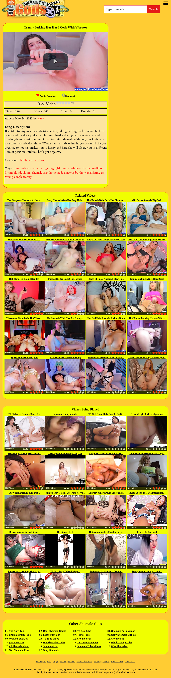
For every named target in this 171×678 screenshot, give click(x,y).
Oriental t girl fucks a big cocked (147, 414)
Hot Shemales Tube (54, 642)
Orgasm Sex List (18, 638)
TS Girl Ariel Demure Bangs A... (24, 414)
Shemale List (50, 646)
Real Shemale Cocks (54, 631)
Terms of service (84, 661)
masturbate (38, 160)
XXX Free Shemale (87, 642)
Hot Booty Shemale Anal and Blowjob (65, 239)
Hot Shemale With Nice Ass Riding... (65, 318)
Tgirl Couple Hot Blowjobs (24, 357)
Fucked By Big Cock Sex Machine (65, 279)
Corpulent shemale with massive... (106, 453)
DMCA (106, 661)
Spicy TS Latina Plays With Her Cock (106, 239)
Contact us (130, 661)
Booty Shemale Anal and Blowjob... (106, 279)
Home (39, 661)
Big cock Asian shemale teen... (24, 532)
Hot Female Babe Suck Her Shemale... (106, 200)
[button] (55, 61)
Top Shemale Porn (19, 650)
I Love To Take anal (147, 532)
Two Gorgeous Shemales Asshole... (24, 200)
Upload (71, 661)
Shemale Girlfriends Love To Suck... (106, 357)
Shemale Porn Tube (20, 635)
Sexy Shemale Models (123, 635)
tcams (40, 118)
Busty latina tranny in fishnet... (24, 493)
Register (47, 661)
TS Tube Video (51, 638)
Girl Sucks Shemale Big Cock (147, 200)
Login (55, 661)
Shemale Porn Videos (123, 631)
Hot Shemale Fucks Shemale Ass (24, 239)
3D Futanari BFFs (65, 532)
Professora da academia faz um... (106, 571)
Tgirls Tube (83, 635)
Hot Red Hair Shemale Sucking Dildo (106, 318)
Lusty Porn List (51, 635)
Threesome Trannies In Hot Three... (24, 318)
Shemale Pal (84, 638)
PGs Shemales (119, 646)
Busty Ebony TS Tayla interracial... (146, 493)
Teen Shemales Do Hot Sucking (65, 357)
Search (153, 9)
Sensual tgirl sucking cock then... (24, 453)
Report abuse (117, 661)
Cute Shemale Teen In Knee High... (146, 453)
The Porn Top (16, 631)
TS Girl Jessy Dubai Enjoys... (65, 571)
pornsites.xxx (16, 642)
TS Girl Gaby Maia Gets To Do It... (106, 414)
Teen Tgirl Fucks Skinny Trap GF (65, 453)
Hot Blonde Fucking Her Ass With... (147, 318)
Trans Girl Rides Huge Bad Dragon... (146, 357)
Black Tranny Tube (121, 642)
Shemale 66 (117, 638)
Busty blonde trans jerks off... (147, 571)
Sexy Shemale (51, 650)
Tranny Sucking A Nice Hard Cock (147, 279)
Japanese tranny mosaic (65, 414)
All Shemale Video (19, 646)
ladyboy (25, 160)
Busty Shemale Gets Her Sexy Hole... (65, 200)
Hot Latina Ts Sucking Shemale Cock (147, 239)
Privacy (97, 661)
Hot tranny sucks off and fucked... (106, 532)
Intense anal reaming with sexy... (24, 571)
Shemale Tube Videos (89, 646)
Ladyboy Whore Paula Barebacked (106, 493)
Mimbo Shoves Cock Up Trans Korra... (65, 493)
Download (68, 96)
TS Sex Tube (84, 631)
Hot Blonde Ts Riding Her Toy (24, 279)
